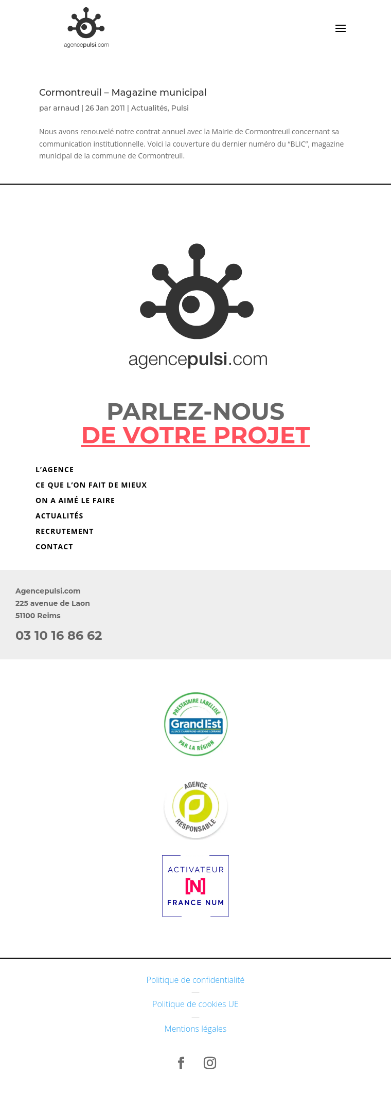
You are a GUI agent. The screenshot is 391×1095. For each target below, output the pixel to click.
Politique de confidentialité (196, 979)
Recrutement (64, 532)
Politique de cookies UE (195, 1004)
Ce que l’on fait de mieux (91, 485)
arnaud (66, 108)
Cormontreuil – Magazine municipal (123, 92)
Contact (54, 547)
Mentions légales (196, 1028)
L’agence (54, 470)
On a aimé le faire (75, 501)
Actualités (149, 108)
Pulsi (180, 108)
